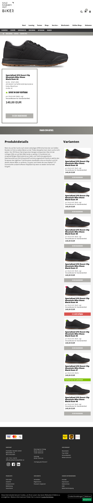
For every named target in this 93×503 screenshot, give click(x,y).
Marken (49, 30)
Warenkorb (65, 451)
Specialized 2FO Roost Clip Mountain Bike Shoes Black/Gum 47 (77, 368)
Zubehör (12, 30)
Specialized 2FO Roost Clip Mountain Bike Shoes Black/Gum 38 (77, 163)
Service (55, 25)
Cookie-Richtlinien (47, 497)
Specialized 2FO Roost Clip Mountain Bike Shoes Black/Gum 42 (18, 77)
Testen (39, 25)
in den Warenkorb (19, 116)
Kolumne (88, 25)
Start (24, 25)
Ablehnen (88, 496)
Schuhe (16, 34)
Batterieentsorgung (68, 488)
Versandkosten (66, 455)
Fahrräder (4, 30)
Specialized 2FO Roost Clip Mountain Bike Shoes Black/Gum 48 (77, 399)
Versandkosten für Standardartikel (17, 98)
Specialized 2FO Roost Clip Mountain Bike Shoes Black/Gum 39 (77, 197)
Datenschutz (65, 484)
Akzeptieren (87, 500)
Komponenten (22, 30)
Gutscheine (41, 30)
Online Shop (77, 25)
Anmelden (37, 479)
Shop (47, 25)
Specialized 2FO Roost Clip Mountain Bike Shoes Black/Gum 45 (77, 334)
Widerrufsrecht (66, 457)
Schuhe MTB (23, 34)
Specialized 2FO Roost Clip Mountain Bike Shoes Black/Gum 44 (77, 300)
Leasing (31, 25)
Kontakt (64, 479)
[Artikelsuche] (81, 11)
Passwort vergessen (40, 484)
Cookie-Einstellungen (75, 496)
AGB (63, 486)
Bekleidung (32, 30)
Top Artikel (65, 453)
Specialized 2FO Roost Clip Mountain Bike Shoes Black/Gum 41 (77, 266)
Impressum (65, 482)
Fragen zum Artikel (46, 130)
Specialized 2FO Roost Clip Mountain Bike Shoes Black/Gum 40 (77, 232)
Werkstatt (65, 25)
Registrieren (37, 482)
